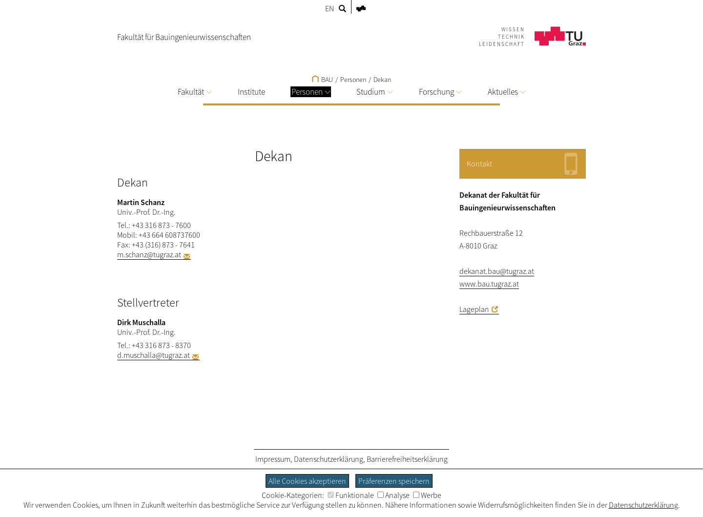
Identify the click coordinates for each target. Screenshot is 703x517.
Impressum (272, 459)
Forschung (440, 91)
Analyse (393, 495)
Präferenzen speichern (394, 481)
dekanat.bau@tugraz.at (496, 271)
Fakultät (194, 91)
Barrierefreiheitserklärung (407, 459)
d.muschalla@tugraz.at (153, 355)
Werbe (427, 495)
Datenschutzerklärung (328, 459)
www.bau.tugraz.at (489, 284)
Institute (251, 91)
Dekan (382, 79)
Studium (374, 91)
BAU (322, 79)
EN (329, 8)
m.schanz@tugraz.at (149, 254)
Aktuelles (506, 91)
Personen (310, 91)
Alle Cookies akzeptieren (307, 481)
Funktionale (351, 495)
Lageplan (474, 309)
